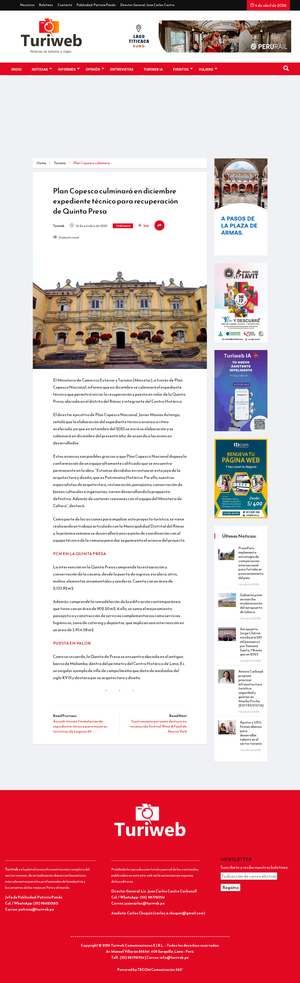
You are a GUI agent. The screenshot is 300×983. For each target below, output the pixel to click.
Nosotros (27, 5)
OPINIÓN (95, 69)
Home (41, 163)
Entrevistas (121, 69)
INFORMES (68, 69)
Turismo (60, 163)
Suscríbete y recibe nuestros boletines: (254, 867)
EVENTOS (183, 69)
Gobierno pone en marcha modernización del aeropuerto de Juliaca (251, 603)
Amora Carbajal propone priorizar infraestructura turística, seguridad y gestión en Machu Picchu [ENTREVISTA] (251, 688)
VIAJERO (208, 69)
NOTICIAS (42, 69)
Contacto (65, 5)
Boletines (46, 5)
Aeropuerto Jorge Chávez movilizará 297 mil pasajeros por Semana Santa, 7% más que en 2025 (251, 641)
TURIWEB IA (153, 69)
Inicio (16, 69)
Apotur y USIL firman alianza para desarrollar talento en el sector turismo (251, 733)
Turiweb (58, 226)
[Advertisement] (150, 120)
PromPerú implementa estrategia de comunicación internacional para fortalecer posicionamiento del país (251, 563)
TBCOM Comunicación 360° (160, 969)
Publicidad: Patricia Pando (96, 5)
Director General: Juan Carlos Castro (147, 5)
